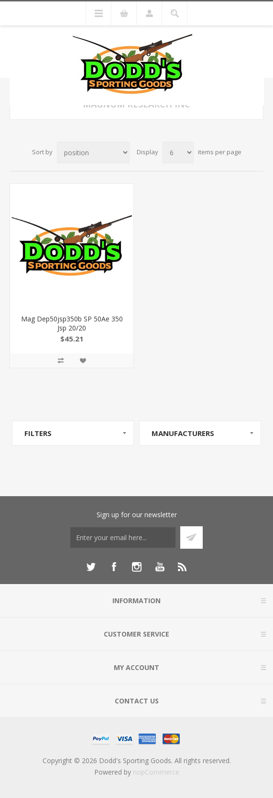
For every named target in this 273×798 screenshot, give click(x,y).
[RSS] (182, 567)
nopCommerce (156, 772)
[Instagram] (136, 567)
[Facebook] (113, 567)
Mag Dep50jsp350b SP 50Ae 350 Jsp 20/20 (72, 323)
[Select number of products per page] (178, 152)
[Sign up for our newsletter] (122, 537)
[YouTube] (159, 567)
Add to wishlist (83, 360)
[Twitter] (90, 567)
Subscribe (191, 537)
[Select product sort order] (93, 152)
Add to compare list (61, 360)
